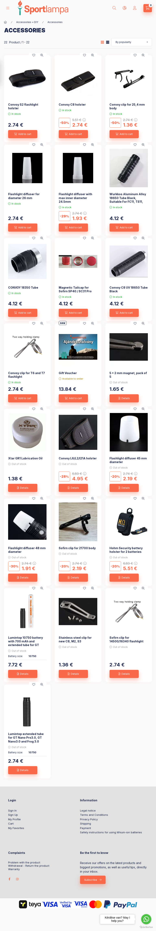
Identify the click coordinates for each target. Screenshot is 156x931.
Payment (85, 828)
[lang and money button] (124, 8)
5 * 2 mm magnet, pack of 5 (128, 374)
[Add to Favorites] (34, 55)
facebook (9, 879)
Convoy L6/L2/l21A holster (78, 458)
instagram (17, 879)
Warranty (14, 869)
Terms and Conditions (94, 814)
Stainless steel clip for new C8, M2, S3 (75, 639)
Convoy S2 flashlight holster (23, 106)
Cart (11, 823)
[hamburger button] (7, 8)
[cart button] (147, 8)
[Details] (124, 398)
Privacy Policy (89, 819)
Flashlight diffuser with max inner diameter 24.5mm (75, 197)
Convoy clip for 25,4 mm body (127, 106)
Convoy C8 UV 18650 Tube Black (128, 289)
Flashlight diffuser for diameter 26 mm (24, 195)
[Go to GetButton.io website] (146, 927)
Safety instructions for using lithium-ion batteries (111, 832)
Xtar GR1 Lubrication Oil (25, 458)
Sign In (12, 810)
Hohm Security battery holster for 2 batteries (126, 549)
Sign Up (13, 814)
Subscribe (90, 879)
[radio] (107, 42)
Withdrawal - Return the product (28, 865)
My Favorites (16, 828)
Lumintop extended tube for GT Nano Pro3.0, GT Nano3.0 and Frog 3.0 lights (26, 739)
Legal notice (88, 810)
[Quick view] (42, 55)
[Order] (131, 42)
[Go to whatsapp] (146, 919)
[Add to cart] (22, 134)
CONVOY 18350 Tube (23, 287)
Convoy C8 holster (72, 104)
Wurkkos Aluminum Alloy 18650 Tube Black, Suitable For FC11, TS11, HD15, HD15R (127, 199)
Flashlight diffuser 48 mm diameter (27, 549)
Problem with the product (24, 862)
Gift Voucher (68, 373)
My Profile (14, 819)
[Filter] (4, 73)
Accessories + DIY (27, 22)
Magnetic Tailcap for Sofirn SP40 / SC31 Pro (75, 289)
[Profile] (135, 8)
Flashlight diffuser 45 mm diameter (128, 460)
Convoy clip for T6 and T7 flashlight (26, 374)
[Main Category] (5, 22)
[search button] (114, 8)
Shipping (85, 823)
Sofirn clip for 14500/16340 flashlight (126, 639)
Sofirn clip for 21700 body (77, 548)
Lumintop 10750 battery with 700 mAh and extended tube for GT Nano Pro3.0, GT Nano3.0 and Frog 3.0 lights (26, 645)
